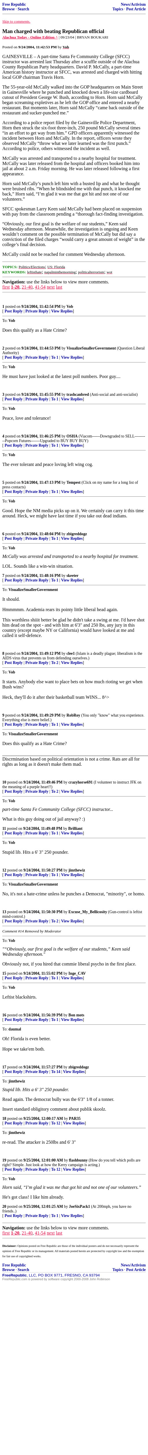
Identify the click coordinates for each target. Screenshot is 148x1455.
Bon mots (76, 1015)
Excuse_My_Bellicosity (88, 912)
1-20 (15, 287)
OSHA (72, 436)
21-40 (27, 287)
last (59, 287)
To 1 (54, 357)
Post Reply (14, 311)
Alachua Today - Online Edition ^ (30, 37)
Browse (8, 9)
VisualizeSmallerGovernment (91, 348)
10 (4, 782)
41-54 (40, 287)
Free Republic (14, 4)
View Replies (62, 311)
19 (4, 1160)
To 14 (55, 1072)
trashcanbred (77, 394)
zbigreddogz (76, 534)
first (6, 287)
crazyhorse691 (81, 782)
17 (4, 1067)
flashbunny (78, 1160)
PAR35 (75, 1118)
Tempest (73, 482)
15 (4, 973)
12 (4, 870)
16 (4, 1015)
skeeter (72, 575)
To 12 (55, 1123)
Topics (117, 9)
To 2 (54, 663)
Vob (69, 306)
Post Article (136, 9)
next (51, 287)
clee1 (70, 653)
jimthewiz (77, 870)
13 (4, 912)
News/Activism (133, 4)
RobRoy (73, 715)
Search (23, 9)
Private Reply (37, 311)
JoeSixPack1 (79, 1206)
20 (4, 1206)
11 (4, 828)
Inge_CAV (77, 973)
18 (4, 1118)
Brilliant (75, 828)
